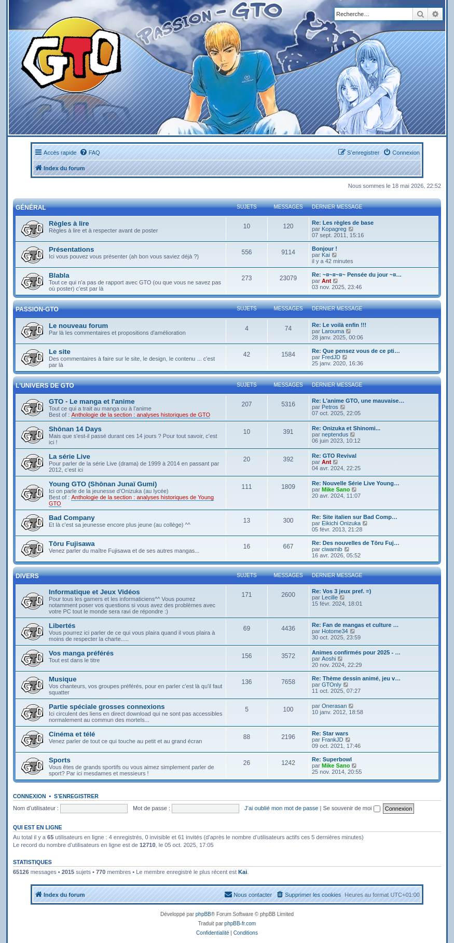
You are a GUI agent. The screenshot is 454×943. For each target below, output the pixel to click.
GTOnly (331, 684)
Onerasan (334, 706)
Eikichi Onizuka (341, 523)
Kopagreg (334, 229)
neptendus (335, 434)
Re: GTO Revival (334, 456)
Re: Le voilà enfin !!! (339, 325)
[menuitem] (89, 152)
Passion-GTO (37, 309)
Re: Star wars (330, 733)
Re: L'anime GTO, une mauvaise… (358, 401)
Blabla (59, 275)
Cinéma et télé (72, 734)
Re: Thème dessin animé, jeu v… (356, 678)
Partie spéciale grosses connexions (107, 706)
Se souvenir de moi (351, 808)
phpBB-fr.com (240, 923)
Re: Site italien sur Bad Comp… (354, 517)
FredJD (331, 357)
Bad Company (72, 518)
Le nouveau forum (78, 326)
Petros (330, 407)
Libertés (62, 626)
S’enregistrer (76, 796)
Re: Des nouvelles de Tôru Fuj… (356, 543)
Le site (60, 352)
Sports (60, 760)
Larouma (333, 331)
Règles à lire (69, 223)
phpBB (203, 914)
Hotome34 (335, 631)
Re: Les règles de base (343, 223)
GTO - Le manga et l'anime (92, 401)
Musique (62, 679)
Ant (326, 281)
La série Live (69, 456)
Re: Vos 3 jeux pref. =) (341, 591)
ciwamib (332, 549)
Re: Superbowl (332, 759)
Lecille (330, 597)
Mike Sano (336, 489)
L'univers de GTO (45, 385)
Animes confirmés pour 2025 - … (356, 652)
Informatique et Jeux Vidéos (94, 592)
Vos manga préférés (81, 653)
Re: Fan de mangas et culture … (355, 625)
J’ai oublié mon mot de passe (281, 808)
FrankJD (332, 739)
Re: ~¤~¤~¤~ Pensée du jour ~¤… (357, 274)
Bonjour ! (324, 248)
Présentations (71, 249)
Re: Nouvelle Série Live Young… (356, 483)
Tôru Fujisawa (72, 544)
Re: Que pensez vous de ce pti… (356, 351)
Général (31, 207)
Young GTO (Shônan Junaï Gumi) (103, 484)
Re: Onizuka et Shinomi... (346, 428)
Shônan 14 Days (75, 429)
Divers (27, 576)
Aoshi (329, 658)
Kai (326, 255)
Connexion (29, 796)
